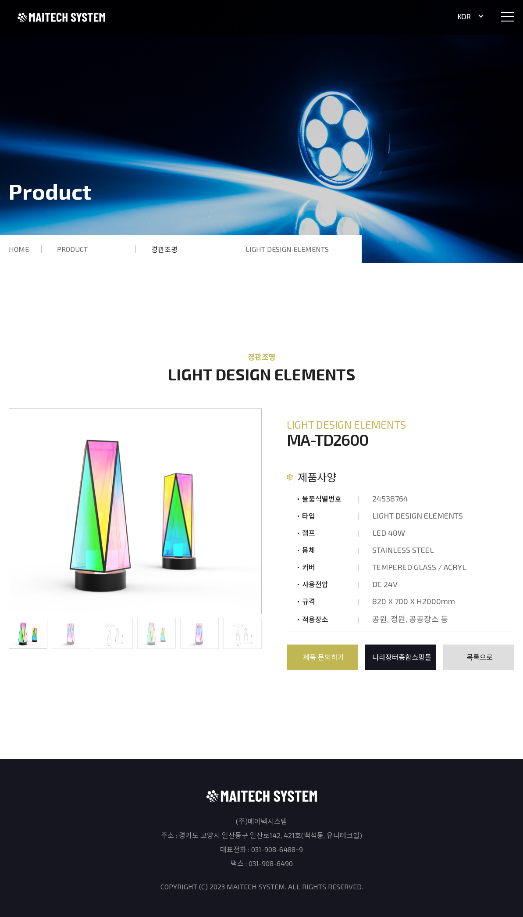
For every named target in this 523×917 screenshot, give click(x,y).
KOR (471, 16)
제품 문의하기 (323, 657)
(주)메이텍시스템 (61, 17)
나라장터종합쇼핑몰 (401, 657)
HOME (19, 249)
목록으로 (479, 657)
